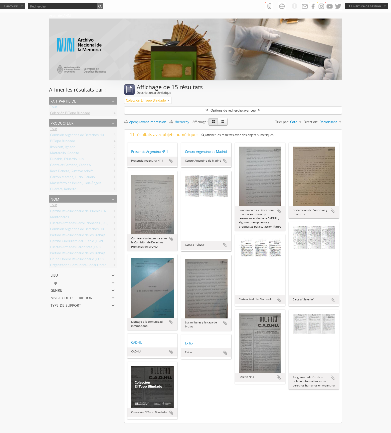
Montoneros (59, 218)
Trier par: (282, 122)
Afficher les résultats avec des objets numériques (238, 135)
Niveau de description (72, 297)
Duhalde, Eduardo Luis (67, 160)
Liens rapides (294, 6)
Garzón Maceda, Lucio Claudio (72, 178)
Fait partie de (63, 100)
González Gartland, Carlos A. (71, 166)
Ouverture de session (365, 6)
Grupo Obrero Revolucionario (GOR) (77, 260)
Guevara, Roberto (63, 190)
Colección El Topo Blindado (70, 114)
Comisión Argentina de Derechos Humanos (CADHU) (89, 136)
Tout (53, 108)
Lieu (54, 274)
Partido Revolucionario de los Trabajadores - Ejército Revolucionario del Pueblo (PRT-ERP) (116, 254)
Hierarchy (179, 122)
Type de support (66, 304)
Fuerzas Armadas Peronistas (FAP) (75, 248)
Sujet (55, 282)
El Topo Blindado (62, 142)
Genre (56, 289)
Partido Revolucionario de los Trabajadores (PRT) (86, 236)
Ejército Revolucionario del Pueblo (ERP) (79, 212)
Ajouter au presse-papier (171, 161)
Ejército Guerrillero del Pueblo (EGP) (76, 242)
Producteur (62, 122)
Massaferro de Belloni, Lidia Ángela (75, 184)
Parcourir (11, 6)
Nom (55, 198)
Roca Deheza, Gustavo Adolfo (72, 172)
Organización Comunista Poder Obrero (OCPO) (85, 266)
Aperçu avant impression (145, 122)
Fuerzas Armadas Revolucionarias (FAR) (79, 224)
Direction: (311, 122)
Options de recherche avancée (233, 110)
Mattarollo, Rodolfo (64, 154)
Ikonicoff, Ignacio (63, 148)
